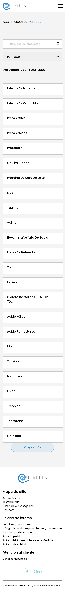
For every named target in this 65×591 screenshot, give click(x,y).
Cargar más (32, 447)
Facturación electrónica (17, 532)
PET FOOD (35, 22)
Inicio (6, 22)
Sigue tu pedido (12, 536)
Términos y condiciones (17, 524)
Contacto (8, 510)
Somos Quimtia (12, 498)
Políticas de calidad (14, 544)
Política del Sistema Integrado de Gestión (28, 540)
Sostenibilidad (11, 502)
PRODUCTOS (19, 22)
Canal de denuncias (15, 558)
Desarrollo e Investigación (18, 506)
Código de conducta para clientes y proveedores (32, 528)
